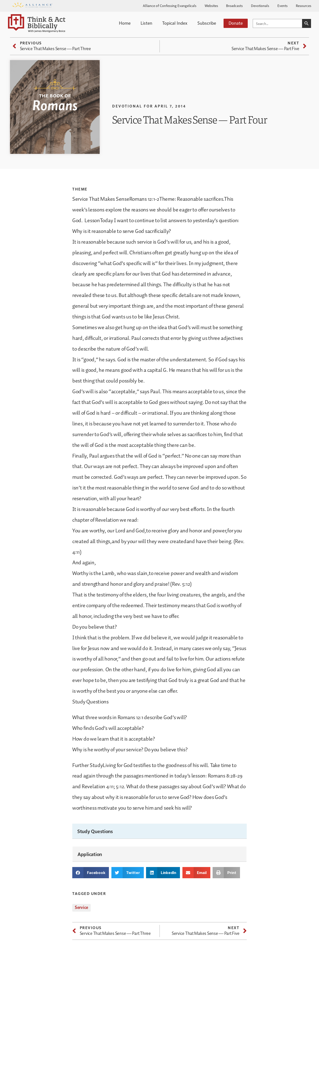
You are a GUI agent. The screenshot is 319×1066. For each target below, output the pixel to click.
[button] (90, 872)
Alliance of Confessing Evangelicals (169, 5)
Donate (236, 23)
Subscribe (206, 23)
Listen (146, 23)
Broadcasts (234, 5)
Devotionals (260, 5)
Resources (303, 5)
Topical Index (174, 23)
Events (282, 5)
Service (81, 907)
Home (125, 23)
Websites (211, 5)
